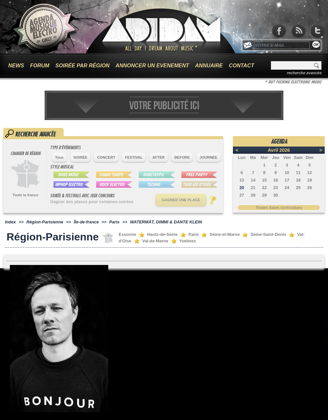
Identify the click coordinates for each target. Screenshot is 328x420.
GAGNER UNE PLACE (181, 200)
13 (241, 180)
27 (241, 195)
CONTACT (241, 65)
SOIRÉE (80, 157)
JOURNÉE (208, 157)
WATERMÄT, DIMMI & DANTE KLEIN (166, 221)
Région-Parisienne (45, 221)
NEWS (16, 65)
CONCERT (106, 157)
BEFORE (182, 157)
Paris (114, 221)
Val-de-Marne (155, 240)
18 (298, 180)
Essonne (127, 234)
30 (275, 195)
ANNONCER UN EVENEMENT (152, 65)
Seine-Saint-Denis (268, 234)
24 (287, 187)
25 (298, 187)
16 (275, 180)
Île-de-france (86, 221)
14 (253, 180)
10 (287, 172)
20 (241, 187)
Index (10, 221)
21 (253, 187)
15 (264, 180)
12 (309, 172)
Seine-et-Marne (225, 234)
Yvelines (187, 240)
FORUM (40, 65)
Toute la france (25, 195)
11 (298, 172)
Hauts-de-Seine (162, 234)
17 (287, 180)
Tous (59, 157)
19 (309, 180)
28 (253, 195)
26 (309, 187)
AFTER (158, 157)
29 (264, 195)
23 (275, 187)
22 (264, 187)
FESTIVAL (133, 157)
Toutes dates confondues (279, 207)
